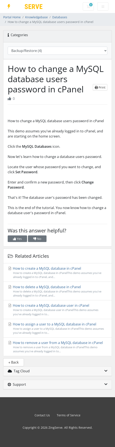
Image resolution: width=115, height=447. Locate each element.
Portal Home (12, 17)
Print (100, 87)
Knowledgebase (36, 17)
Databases (59, 17)
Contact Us (42, 415)
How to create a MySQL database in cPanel (57, 272)
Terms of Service (68, 415)
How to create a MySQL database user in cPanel (57, 309)
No (37, 239)
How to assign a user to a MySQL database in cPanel (57, 328)
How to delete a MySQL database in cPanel (57, 291)
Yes (17, 239)
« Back (14, 362)
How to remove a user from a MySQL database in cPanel (57, 346)
